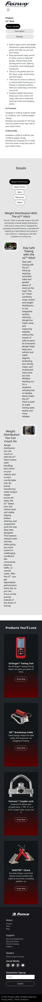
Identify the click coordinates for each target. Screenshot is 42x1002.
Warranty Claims (12, 941)
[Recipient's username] (20, 977)
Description (19, 31)
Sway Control (19, 187)
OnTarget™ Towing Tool (21, 663)
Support (10, 935)
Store (8, 926)
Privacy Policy (7, 999)
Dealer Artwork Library (15, 956)
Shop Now (21, 679)
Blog (8, 929)
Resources (19, 197)
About (9, 920)
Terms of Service (21, 999)
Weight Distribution (19, 182)
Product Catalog (12, 944)
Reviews (19, 36)
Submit (20, 983)
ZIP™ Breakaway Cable (21, 732)
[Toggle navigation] (8, 10)
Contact (9, 924)
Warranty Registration (14, 939)
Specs (19, 192)
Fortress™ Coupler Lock (21, 801)
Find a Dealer (13, 26)
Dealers (10, 953)
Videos (20, 202)
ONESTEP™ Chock (21, 870)
